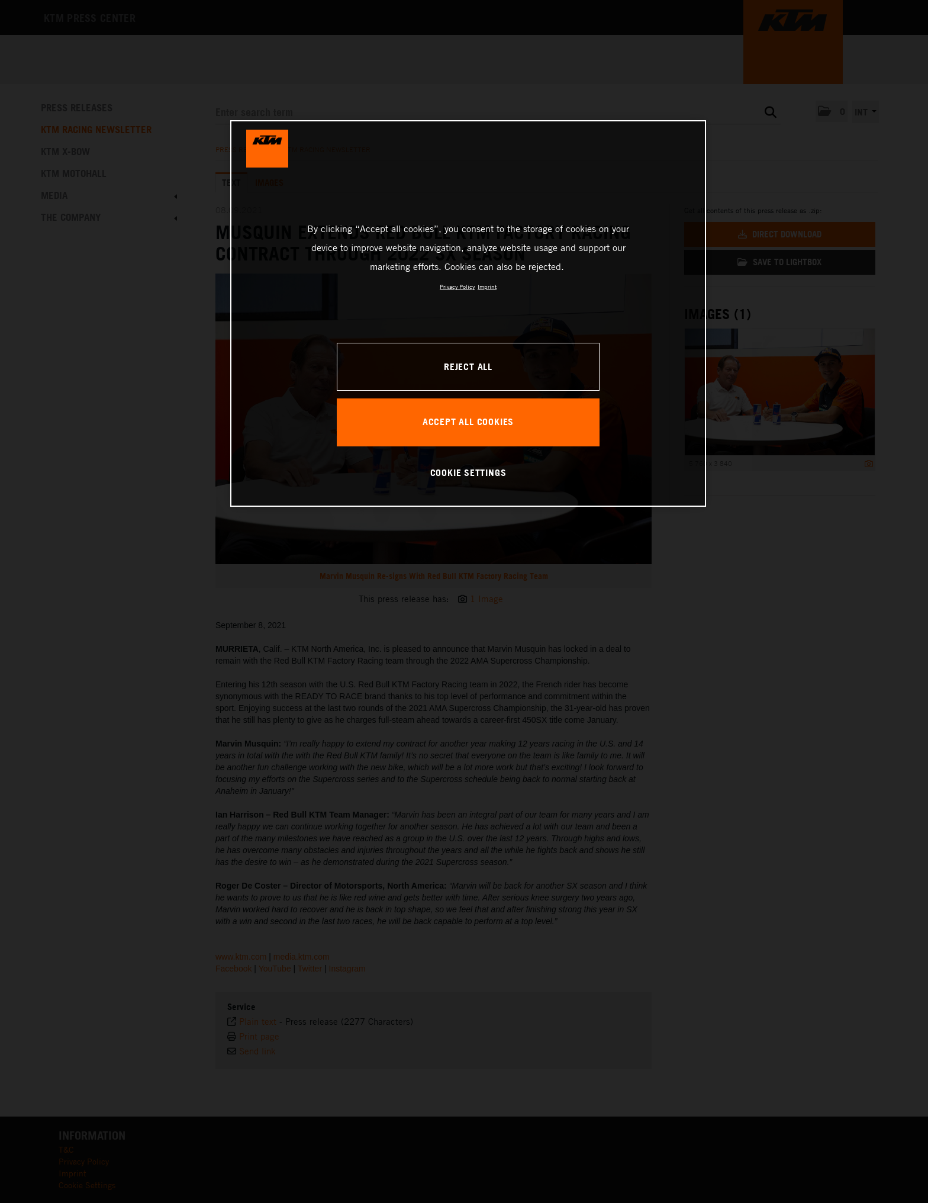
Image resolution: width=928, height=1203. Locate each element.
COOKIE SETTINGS (468, 472)
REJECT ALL (468, 366)
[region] (468, 313)
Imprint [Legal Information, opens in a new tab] (487, 286)
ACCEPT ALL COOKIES (468, 421)
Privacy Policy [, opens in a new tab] (457, 286)
